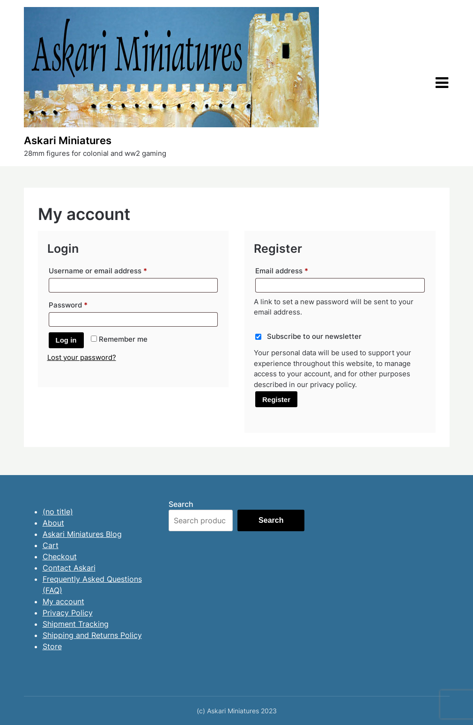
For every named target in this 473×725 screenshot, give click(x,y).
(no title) (58, 511)
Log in (66, 340)
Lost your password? (81, 357)
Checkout (60, 556)
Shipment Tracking (76, 624)
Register (276, 399)
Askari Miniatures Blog (82, 534)
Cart (51, 545)
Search (181, 504)
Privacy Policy (68, 612)
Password (83, 303)
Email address (296, 269)
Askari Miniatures (67, 140)
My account (63, 601)
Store (52, 646)
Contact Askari (69, 567)
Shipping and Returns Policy (92, 635)
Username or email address (113, 269)
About (53, 522)
